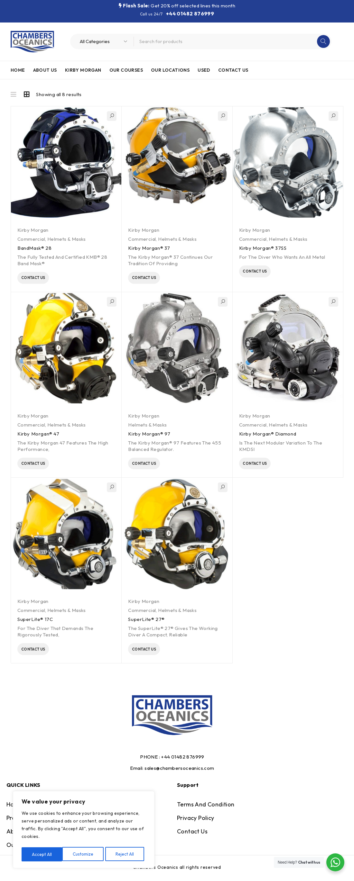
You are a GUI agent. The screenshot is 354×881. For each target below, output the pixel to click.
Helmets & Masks (66, 239)
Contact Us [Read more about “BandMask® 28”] (41, 278)
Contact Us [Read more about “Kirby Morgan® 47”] (41, 466)
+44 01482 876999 (190, 13)
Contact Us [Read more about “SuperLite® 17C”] (41, 653)
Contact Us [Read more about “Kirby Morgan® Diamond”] (263, 466)
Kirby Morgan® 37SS (263, 248)
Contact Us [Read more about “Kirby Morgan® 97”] (152, 466)
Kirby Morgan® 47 (38, 435)
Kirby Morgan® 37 (149, 248)
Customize (42, 854)
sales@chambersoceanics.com (179, 773)
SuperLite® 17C (35, 623)
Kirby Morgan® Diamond (267, 435)
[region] (83, 830)
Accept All (126, 854)
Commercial (31, 239)
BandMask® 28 (34, 248)
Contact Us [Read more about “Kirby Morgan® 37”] (152, 278)
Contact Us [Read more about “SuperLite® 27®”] (152, 653)
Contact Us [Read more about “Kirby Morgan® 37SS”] (263, 272)
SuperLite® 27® (146, 623)
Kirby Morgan (33, 230)
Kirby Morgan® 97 (149, 435)
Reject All (84, 854)
